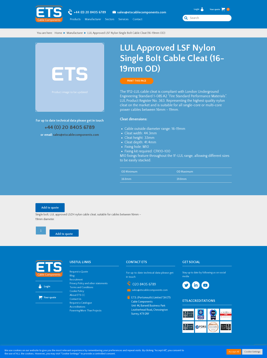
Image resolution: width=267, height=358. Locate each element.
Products (75, 19)
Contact (137, 19)
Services (123, 19)
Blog (72, 276)
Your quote (220, 10)
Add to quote (50, 208)
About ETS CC (77, 295)
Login (198, 10)
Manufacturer (93, 19)
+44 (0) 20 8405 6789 (90, 13)
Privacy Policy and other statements (89, 284)
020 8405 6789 (144, 285)
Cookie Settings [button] (252, 351)
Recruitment (76, 280)
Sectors (109, 19)
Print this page (136, 81)
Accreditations (77, 307)
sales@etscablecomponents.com (141, 13)
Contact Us (75, 299)
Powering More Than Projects (86, 311)
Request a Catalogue (81, 303)
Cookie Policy (77, 291)
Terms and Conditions (81, 288)
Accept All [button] (234, 351)
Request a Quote (79, 272)
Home (58, 33)
